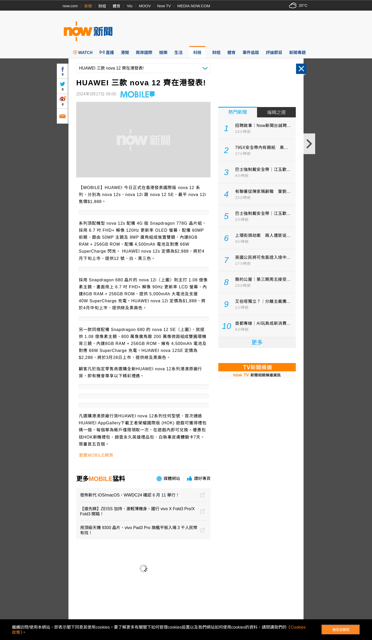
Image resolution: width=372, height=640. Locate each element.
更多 (257, 342)
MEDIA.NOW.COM (193, 6)
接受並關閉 (340, 630)
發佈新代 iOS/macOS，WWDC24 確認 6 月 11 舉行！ (130, 495)
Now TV (164, 6)
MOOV (145, 6)
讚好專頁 (202, 478)
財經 (102, 6)
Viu (129, 6)
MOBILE (101, 478)
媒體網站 (172, 478)
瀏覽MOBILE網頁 (96, 455)
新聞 (88, 6)
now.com (70, 6)
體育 (116, 6)
